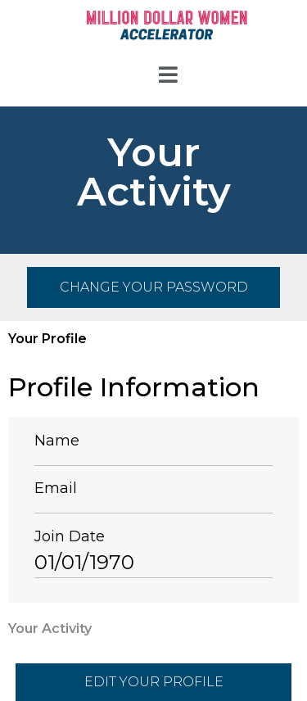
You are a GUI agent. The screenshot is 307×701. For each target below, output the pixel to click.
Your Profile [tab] (47, 338)
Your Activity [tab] (50, 628)
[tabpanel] (153, 484)
